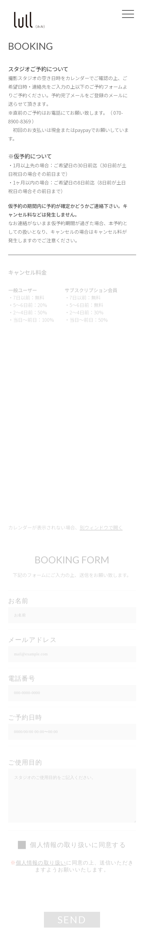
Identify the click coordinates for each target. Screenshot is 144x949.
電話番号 (21, 679)
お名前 (18, 601)
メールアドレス (32, 640)
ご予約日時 (25, 718)
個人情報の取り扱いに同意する (78, 845)
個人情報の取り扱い (41, 864)
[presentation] (72, 893)
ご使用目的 (25, 763)
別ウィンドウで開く (101, 528)
